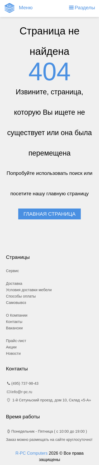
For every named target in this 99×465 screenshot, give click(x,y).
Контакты (14, 322)
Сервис (12, 271)
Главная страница (49, 214)
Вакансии (14, 328)
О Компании (16, 315)
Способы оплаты (21, 296)
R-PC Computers (32, 453)
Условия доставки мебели (29, 290)
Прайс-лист (16, 341)
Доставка (14, 283)
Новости (13, 353)
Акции (11, 347)
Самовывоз (16, 302)
